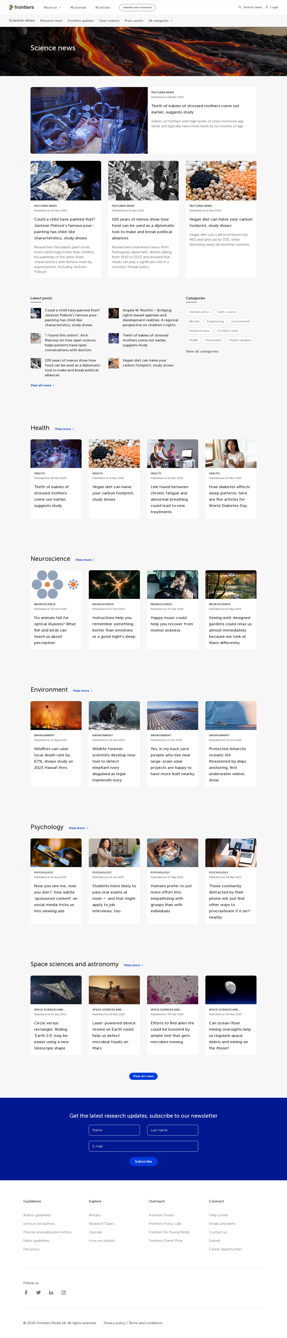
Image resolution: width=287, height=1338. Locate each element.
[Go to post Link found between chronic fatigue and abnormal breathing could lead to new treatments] (172, 479)
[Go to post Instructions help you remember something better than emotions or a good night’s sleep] (114, 606)
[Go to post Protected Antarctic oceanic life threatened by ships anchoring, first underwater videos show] (231, 744)
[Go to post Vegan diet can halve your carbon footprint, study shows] (221, 206)
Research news (51, 21)
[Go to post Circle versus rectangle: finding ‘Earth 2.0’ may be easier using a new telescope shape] (56, 1015)
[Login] (271, 7)
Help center (218, 1215)
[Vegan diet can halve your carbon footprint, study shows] (115, 368)
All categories (159, 21)
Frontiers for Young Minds (169, 1232)
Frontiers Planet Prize (166, 1240)
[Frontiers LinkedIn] (51, 1292)
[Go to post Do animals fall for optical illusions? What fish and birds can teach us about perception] (56, 609)
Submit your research (137, 7)
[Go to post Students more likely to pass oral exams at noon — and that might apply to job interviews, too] (114, 878)
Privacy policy (115, 1323)
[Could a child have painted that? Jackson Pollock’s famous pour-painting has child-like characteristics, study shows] (37, 318)
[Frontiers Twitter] (38, 1292)
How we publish (102, 1240)
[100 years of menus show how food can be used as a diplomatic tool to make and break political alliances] (37, 368)
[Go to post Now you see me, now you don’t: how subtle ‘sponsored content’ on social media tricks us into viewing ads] (56, 878)
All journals (78, 7)
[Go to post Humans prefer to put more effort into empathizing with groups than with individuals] (172, 878)
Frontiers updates (81, 21)
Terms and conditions (145, 1323)
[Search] (249, 7)
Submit (214, 1240)
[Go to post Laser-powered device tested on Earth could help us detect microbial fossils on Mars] (114, 1015)
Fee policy (31, 1249)
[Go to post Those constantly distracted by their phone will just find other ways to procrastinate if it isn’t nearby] (231, 881)
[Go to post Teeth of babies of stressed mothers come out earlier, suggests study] (143, 120)
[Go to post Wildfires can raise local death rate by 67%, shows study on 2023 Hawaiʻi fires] (56, 737)
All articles (102, 7)
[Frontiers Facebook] (26, 1292)
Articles (95, 1215)
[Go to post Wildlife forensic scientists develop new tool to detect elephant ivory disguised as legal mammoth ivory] (114, 744)
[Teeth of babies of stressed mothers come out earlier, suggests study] (115, 343)
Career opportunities (225, 1249)
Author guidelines (37, 1215)
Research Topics (102, 1223)
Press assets (134, 21)
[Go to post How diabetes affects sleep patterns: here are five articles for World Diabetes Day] (231, 475)
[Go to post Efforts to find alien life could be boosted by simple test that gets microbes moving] (172, 1012)
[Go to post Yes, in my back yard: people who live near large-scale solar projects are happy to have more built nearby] (172, 740)
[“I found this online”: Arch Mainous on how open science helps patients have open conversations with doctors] (37, 343)
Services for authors (39, 1223)
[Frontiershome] (22, 7)
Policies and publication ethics (47, 1232)
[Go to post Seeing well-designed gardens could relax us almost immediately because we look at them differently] (231, 609)
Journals (95, 1232)
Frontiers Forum (161, 1215)
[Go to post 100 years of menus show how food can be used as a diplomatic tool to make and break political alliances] (143, 217)
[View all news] (42, 385)
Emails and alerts (222, 1223)
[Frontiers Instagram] (63, 1292)
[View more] (64, 429)
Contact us (218, 1232)
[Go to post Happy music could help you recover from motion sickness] (172, 603)
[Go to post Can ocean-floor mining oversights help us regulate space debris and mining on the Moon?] (231, 1015)
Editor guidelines (36, 1240)
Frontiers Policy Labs (165, 1223)
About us (50, 7)
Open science (109, 21)
